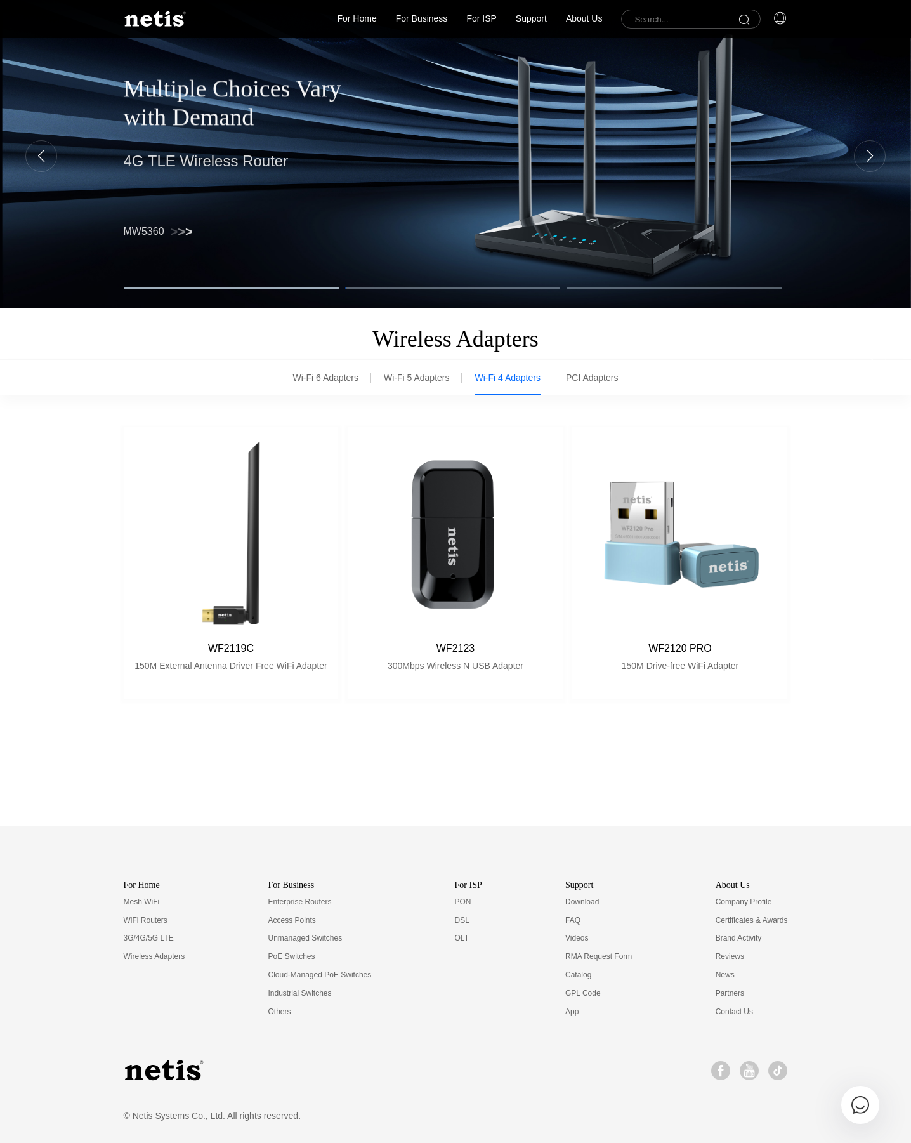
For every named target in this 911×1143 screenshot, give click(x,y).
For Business (422, 18)
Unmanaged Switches (305, 938)
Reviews (730, 956)
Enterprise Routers (299, 901)
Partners (730, 993)
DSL (462, 920)
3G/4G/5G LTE (149, 938)
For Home (356, 18)
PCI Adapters (592, 378)
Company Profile (744, 901)
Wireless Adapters (154, 956)
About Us (584, 18)
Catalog (578, 974)
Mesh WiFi (142, 901)
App (572, 1011)
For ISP (481, 18)
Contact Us (734, 1011)
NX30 (151, 228)
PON (463, 901)
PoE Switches (291, 956)
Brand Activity (739, 938)
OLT (462, 938)
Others (279, 1011)
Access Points (291, 920)
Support (531, 18)
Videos (576, 938)
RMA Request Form (598, 956)
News (725, 974)
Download (582, 901)
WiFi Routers (145, 920)
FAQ (572, 920)
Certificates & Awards (752, 920)
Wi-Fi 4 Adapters (507, 378)
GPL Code (583, 993)
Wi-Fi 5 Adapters (416, 378)
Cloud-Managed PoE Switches (319, 974)
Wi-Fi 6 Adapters (325, 378)
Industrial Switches (299, 993)
